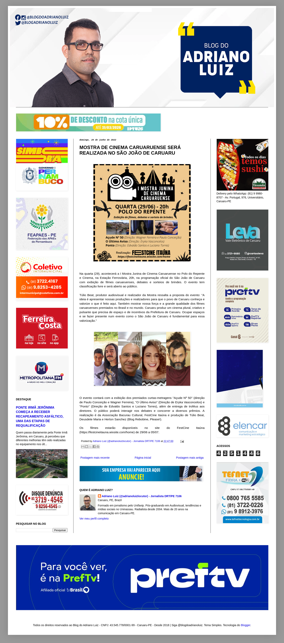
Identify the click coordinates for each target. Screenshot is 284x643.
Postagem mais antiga (190, 457)
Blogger (245, 625)
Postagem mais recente (95, 457)
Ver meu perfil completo (94, 518)
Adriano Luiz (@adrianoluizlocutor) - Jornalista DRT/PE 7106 (142, 496)
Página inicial (143, 457)
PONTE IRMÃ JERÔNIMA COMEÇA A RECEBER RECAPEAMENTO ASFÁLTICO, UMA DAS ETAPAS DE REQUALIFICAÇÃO (40, 416)
